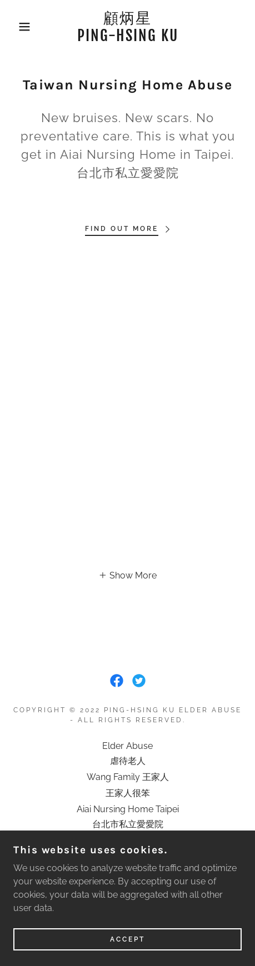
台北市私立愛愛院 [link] (127, 824)
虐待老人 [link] (128, 761)
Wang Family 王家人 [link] (128, 777)
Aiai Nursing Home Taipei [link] (128, 809)
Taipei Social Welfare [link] (128, 840)
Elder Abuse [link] (127, 746)
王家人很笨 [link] (128, 793)
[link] (128, 27)
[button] (18, 27)
